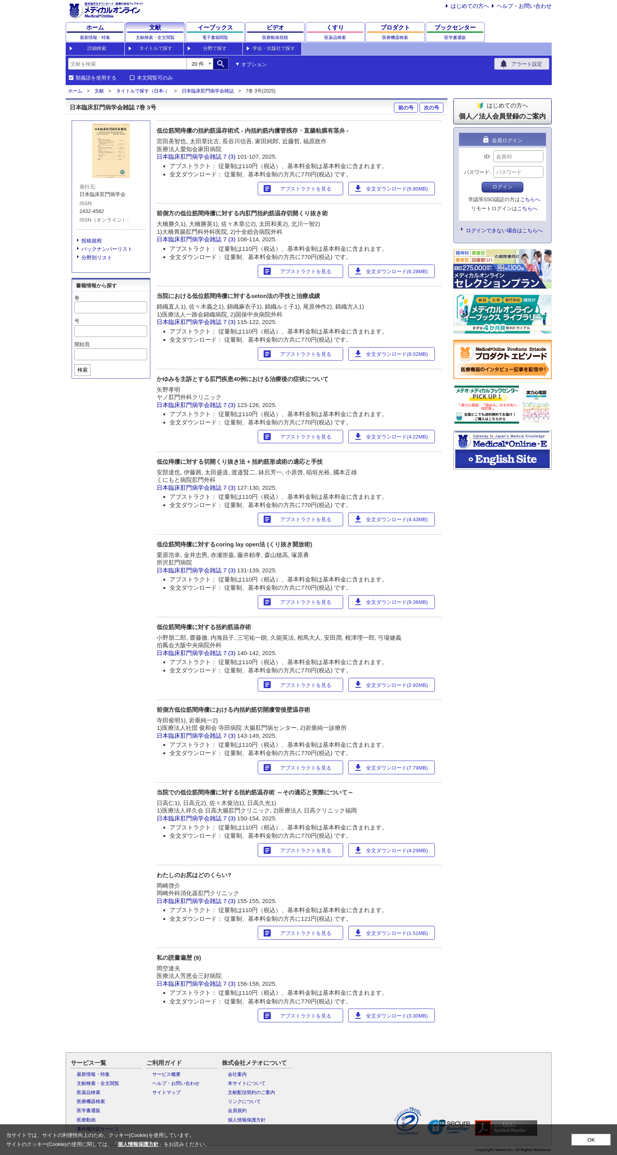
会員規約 (237, 1110)
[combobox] (127, 64)
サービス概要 (166, 1074)
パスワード (477, 172)
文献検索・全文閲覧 (98, 1083)
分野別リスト (96, 258)
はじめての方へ (470, 6)
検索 (83, 370)
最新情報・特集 (93, 1074)
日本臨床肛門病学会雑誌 (208, 91)
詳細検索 (96, 48)
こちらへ (530, 199)
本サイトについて (247, 1083)
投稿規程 (91, 241)
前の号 (406, 108)
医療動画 (86, 1120)
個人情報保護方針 (247, 1120)
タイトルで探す (155, 48)
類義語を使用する (96, 78)
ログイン (502, 187)
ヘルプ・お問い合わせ (524, 6)
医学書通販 (88, 1110)
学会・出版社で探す (274, 48)
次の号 (431, 108)
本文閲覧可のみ (155, 78)
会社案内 (237, 1074)
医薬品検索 (88, 1092)
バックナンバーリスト (107, 249)
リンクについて (244, 1101)
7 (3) (230, 156)
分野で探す (215, 48)
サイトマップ (166, 1092)
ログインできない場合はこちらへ (504, 230)
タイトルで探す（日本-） (143, 91)
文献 (99, 91)
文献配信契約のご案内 (251, 1092)
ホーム (75, 91)
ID (487, 156)
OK (591, 1140)
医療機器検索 (91, 1101)
